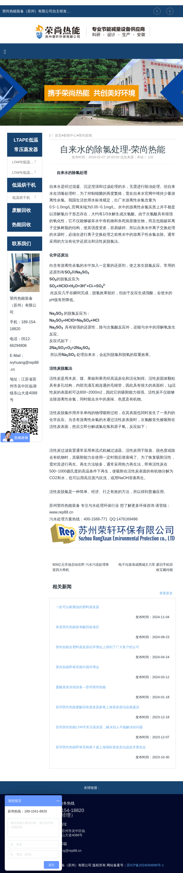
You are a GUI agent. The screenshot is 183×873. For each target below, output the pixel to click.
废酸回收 (21, 210)
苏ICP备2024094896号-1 (145, 865)
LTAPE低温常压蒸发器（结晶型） (27, 172)
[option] (91, 92)
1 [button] (85, 118)
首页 (58, 135)
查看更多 (166, 593)
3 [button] (97, 118)
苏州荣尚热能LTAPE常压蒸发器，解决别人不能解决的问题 (99, 727)
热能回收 (21, 224)
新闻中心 (70, 135)
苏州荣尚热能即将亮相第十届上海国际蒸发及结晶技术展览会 (101, 747)
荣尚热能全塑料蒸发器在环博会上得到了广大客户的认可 (97, 647)
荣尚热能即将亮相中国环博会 (77, 667)
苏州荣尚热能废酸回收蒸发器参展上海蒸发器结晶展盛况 (97, 707)
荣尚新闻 (85, 135)
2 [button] (91, 118)
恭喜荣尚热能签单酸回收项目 (77, 627)
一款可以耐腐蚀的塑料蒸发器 (77, 607)
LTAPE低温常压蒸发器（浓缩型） (27, 162)
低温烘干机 (24, 185)
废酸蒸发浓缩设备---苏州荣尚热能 (81, 687)
